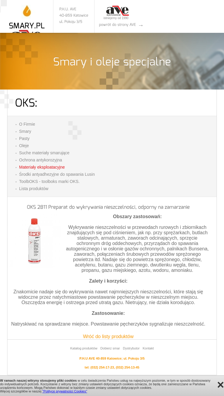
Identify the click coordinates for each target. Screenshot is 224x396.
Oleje (24, 145)
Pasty (24, 138)
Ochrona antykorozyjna (40, 160)
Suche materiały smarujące (44, 152)
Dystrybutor (131, 348)
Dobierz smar (110, 348)
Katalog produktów (83, 348)
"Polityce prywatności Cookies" (64, 391)
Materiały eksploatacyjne (42, 167)
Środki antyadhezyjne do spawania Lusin (57, 174)
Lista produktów (33, 188)
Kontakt (148, 348)
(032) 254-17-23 (102, 367)
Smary (25, 131)
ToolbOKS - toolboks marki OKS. (49, 181)
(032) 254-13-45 (127, 367)
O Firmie (27, 124)
